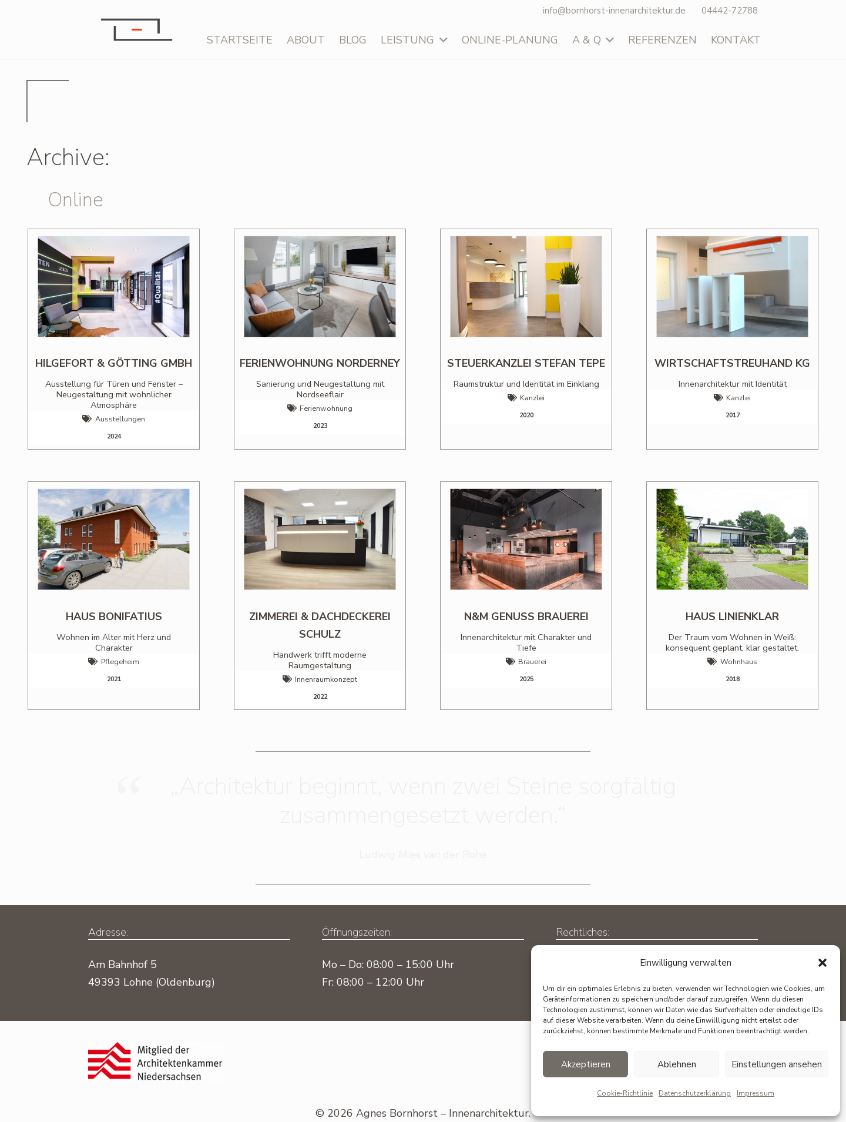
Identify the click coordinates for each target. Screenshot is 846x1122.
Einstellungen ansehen (776, 1064)
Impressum (755, 1093)
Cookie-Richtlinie (625, 1093)
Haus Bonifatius (114, 616)
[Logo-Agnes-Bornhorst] (136, 29)
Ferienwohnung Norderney (320, 363)
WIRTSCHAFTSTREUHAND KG (732, 363)
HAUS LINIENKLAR (732, 616)
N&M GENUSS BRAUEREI (526, 616)
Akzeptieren (585, 1064)
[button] (822, 963)
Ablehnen (676, 1064)
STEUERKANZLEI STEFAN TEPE (526, 363)
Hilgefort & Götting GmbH (113, 363)
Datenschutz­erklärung (695, 1093)
